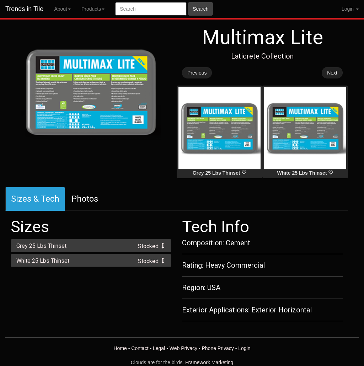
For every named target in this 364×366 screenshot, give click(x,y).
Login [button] (350, 9)
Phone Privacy (218, 348)
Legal (159, 348)
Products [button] (93, 9)
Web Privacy (183, 348)
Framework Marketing (209, 362)
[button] (91, 245)
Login (244, 348)
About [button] (62, 9)
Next (332, 73)
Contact (139, 348)
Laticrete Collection (262, 56)
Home (120, 348)
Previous (197, 73)
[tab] (91, 245)
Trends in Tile (24, 8)
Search (200, 9)
